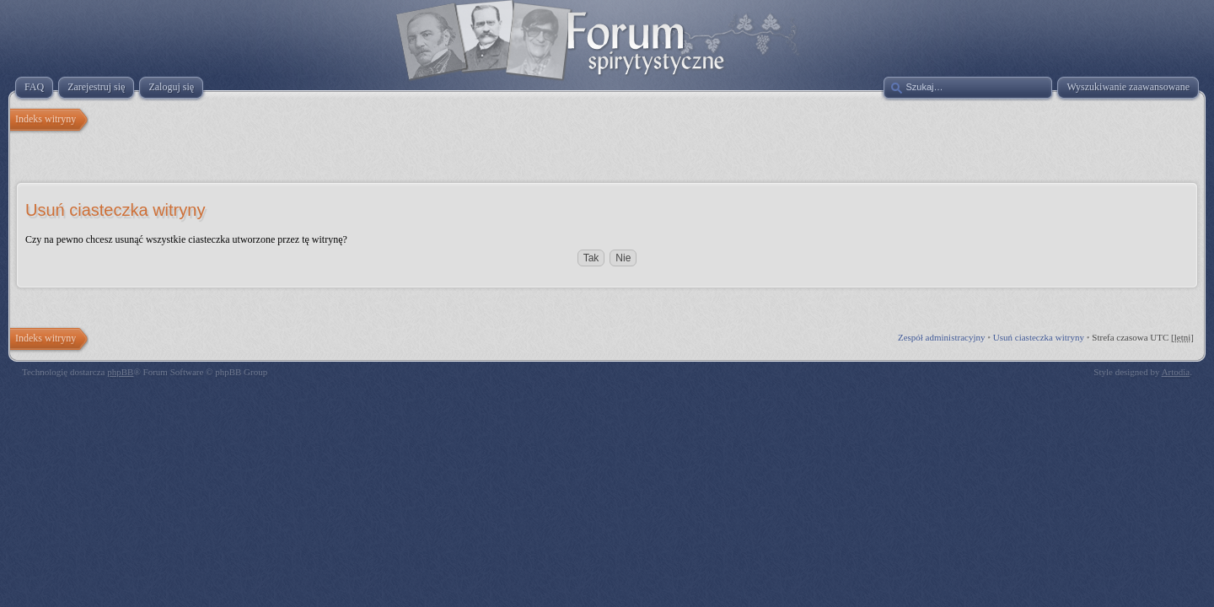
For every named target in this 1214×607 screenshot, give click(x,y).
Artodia (1176, 372)
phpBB (120, 372)
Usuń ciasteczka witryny (1038, 337)
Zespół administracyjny (942, 337)
